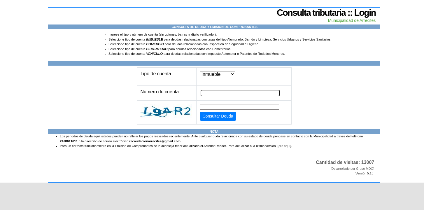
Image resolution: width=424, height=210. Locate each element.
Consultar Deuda (218, 116)
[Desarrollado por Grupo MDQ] (352, 168)
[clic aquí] (284, 146)
